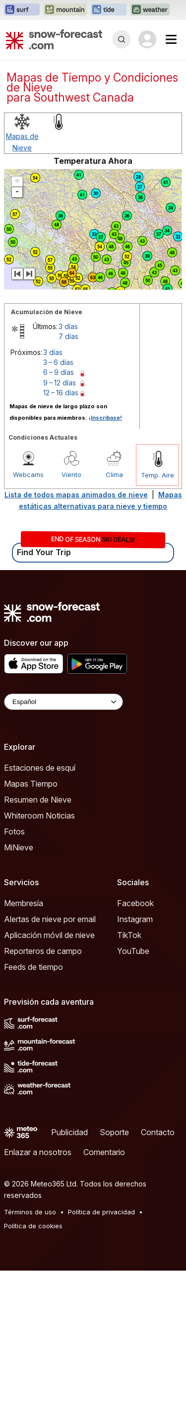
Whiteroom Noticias (39, 956)
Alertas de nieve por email (50, 1059)
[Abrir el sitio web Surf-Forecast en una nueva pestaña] (22, 9)
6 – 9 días (58, 512)
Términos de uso (30, 1352)
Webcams (28, 615)
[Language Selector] (63, 842)
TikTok (129, 1075)
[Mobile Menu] (171, 39)
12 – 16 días (60, 533)
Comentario (104, 1292)
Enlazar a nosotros (37, 1292)
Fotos (14, 972)
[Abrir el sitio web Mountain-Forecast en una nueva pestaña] (65, 9)
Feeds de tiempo (33, 1107)
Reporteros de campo (43, 1091)
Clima (114, 615)
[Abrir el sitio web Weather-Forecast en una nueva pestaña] (150, 9)
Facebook (135, 1044)
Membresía (23, 1044)
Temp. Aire (157, 615)
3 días (68, 467)
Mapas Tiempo (31, 924)
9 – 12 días (59, 523)
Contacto (158, 1273)
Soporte (114, 1273)
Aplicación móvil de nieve (49, 1075)
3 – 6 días (58, 502)
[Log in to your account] (147, 39)
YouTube (133, 1091)
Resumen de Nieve (37, 940)
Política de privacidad (101, 1352)
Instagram (135, 1059)
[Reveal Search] (121, 39)
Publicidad (69, 1273)
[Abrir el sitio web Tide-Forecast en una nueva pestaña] (108, 9)
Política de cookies (33, 1366)
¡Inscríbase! (105, 558)
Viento (71, 615)
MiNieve (18, 988)
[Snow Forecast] (54, 39)
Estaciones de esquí (39, 908)
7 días (68, 476)
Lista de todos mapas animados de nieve (76, 635)
